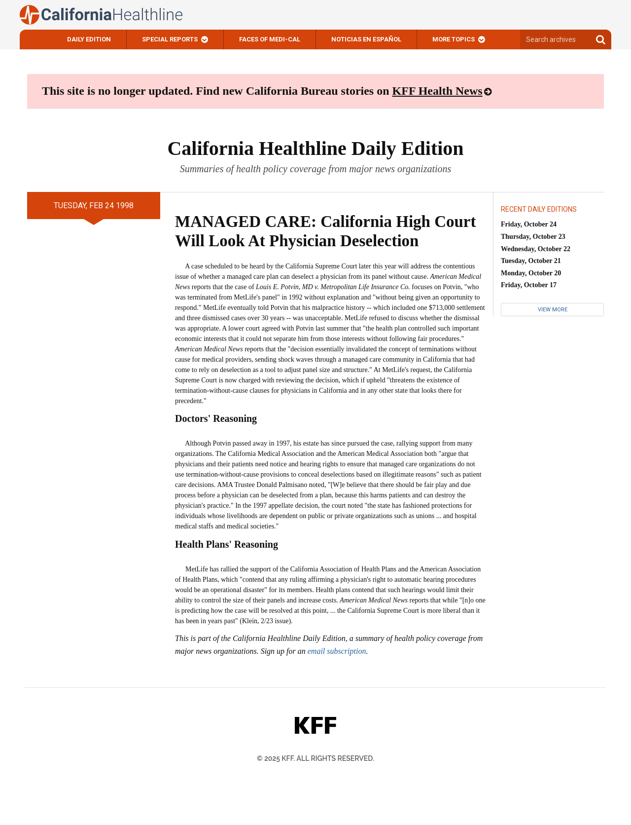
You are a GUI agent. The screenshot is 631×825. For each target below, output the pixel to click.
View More (552, 309)
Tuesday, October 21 (531, 260)
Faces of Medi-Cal (269, 39)
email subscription (337, 651)
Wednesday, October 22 (535, 249)
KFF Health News (437, 90)
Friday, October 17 (529, 285)
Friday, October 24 (529, 224)
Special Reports (170, 39)
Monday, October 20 (531, 273)
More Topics (453, 39)
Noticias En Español (366, 39)
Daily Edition (89, 39)
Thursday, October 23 (533, 236)
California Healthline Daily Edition (315, 148)
